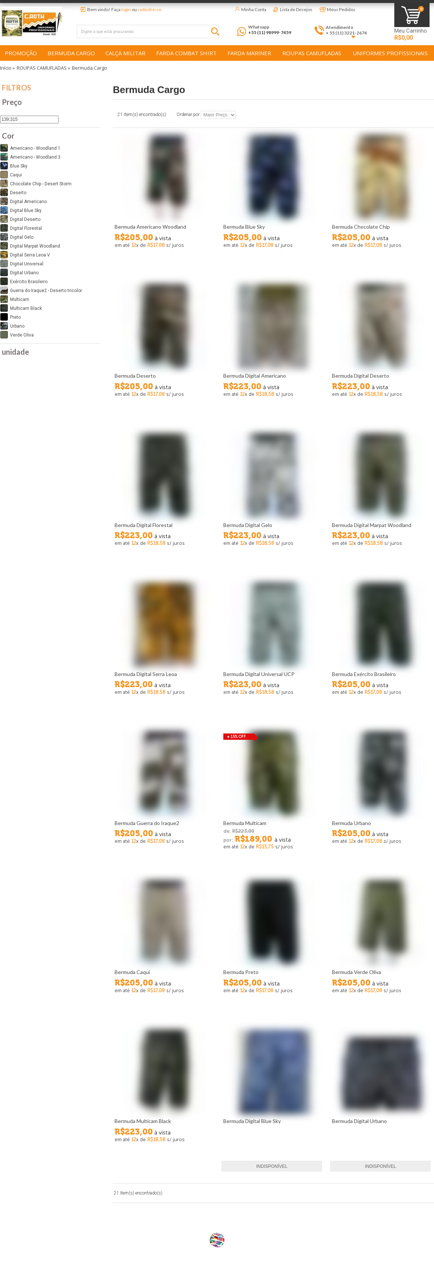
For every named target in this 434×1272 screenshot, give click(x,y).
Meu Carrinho (410, 31)
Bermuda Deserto (135, 375)
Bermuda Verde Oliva (356, 972)
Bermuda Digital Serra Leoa (146, 674)
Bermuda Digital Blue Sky (252, 1121)
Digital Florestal (21, 228)
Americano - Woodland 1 (30, 148)
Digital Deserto (20, 219)
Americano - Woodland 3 (30, 157)
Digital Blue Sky (21, 210)
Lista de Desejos (296, 9)
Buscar (217, 32)
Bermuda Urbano (351, 823)
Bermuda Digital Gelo (247, 525)
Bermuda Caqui (132, 972)
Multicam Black (21, 308)
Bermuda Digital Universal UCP (259, 674)
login (126, 9)
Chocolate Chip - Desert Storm (36, 183)
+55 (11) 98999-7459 (269, 32)
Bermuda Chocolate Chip (361, 226)
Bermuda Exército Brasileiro (364, 674)
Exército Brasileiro (23, 281)
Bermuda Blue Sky (244, 226)
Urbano (12, 326)
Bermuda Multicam (244, 823)
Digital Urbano (19, 272)
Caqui (11, 174)
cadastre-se (149, 9)
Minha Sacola (412, 15)
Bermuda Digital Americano (254, 375)
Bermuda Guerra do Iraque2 (147, 823)
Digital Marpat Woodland (30, 246)
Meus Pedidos (341, 9)
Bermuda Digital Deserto (360, 375)
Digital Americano (23, 201)
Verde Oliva (17, 335)
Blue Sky (13, 166)
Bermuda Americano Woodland (150, 226)
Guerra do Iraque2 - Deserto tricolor (41, 290)
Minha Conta (253, 9)
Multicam (14, 299)
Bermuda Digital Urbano (359, 1121)
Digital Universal (21, 263)
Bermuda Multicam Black (143, 1121)
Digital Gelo (16, 237)
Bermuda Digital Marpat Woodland (371, 525)
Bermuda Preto (241, 972)
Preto (10, 317)
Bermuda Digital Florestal (143, 525)
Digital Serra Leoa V (25, 255)
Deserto (13, 192)
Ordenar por (188, 114)
